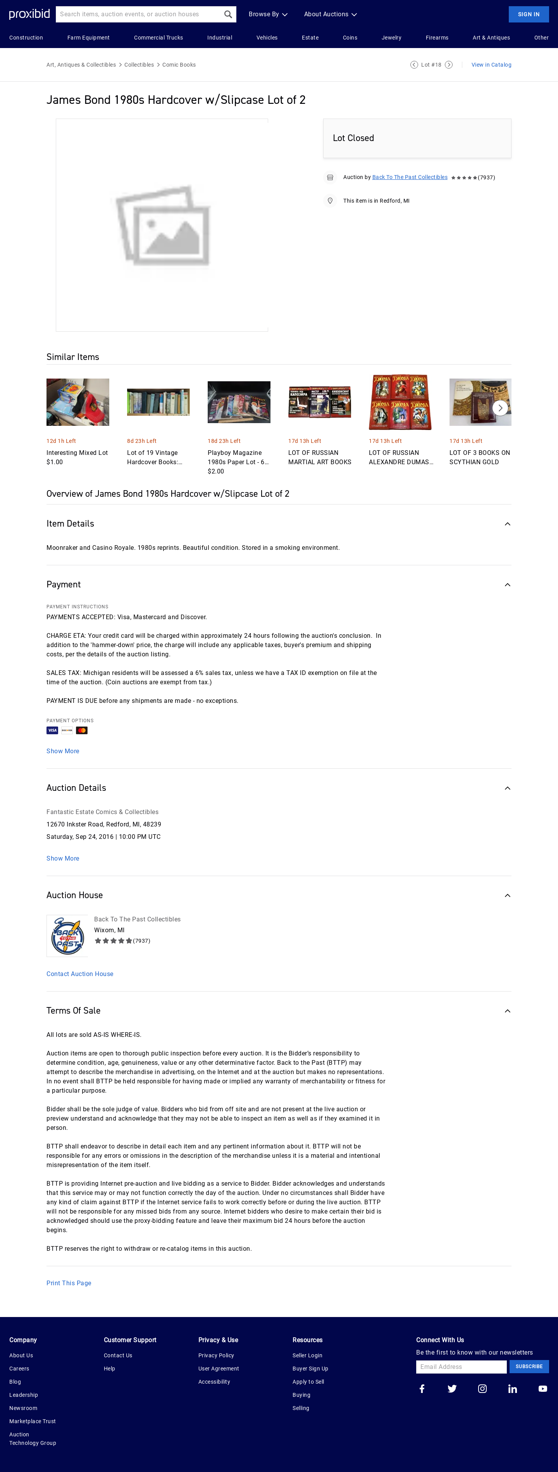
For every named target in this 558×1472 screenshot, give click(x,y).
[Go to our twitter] (452, 1389)
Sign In (529, 14)
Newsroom (23, 1408)
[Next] (500, 408)
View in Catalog (492, 65)
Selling (301, 1408)
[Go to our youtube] (543, 1389)
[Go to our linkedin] (512, 1389)
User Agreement (218, 1368)
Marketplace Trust (32, 1421)
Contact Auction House (80, 974)
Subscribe (529, 1366)
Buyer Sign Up (311, 1368)
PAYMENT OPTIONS (70, 720)
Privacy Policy (216, 1355)
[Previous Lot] (414, 65)
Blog (15, 1382)
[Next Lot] (449, 65)
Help (109, 1368)
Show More (62, 751)
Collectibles (139, 65)
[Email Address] (461, 1367)
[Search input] (138, 14)
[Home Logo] (29, 14)
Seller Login (307, 1355)
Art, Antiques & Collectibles (81, 65)
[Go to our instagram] (482, 1389)
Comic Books (179, 65)
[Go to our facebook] (422, 1389)
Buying (301, 1395)
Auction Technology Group (32, 1438)
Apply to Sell (308, 1382)
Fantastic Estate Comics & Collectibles (102, 812)
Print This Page (68, 1283)
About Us (21, 1355)
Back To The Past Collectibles (410, 177)
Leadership (23, 1395)
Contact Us (118, 1355)
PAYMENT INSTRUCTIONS (77, 606)
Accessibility (214, 1382)
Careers (19, 1368)
